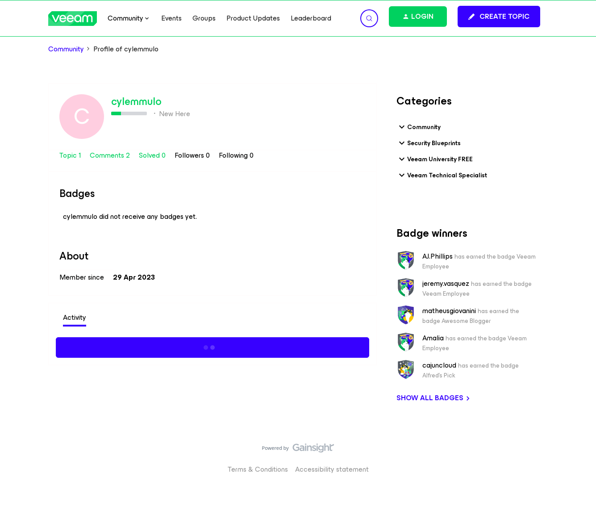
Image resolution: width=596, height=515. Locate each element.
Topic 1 (71, 155)
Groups (204, 18)
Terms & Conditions (258, 469)
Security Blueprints (428, 143)
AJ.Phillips (437, 256)
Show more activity (212, 346)
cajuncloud (439, 365)
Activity (74, 317)
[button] (499, 16)
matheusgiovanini (449, 311)
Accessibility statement (332, 469)
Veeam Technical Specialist (441, 175)
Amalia (433, 338)
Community (66, 49)
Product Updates (253, 18)
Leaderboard (311, 18)
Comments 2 (111, 155)
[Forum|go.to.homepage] (72, 18)
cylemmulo (136, 101)
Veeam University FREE (434, 159)
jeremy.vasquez (445, 283)
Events (171, 18)
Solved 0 (153, 155)
